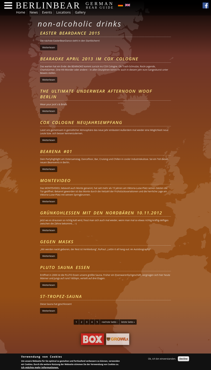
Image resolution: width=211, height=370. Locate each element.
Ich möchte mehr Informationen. (40, 367)
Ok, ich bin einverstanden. (162, 358)
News (34, 12)
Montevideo (55, 180)
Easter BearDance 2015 (70, 33)
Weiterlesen (49, 47)
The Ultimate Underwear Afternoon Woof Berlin (96, 94)
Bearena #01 (56, 151)
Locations (63, 12)
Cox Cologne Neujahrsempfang (81, 122)
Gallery (80, 12)
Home (20, 12)
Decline (183, 359)
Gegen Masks (57, 242)
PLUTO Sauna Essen (65, 267)
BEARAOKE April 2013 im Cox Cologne (89, 59)
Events (47, 12)
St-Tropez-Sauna (61, 296)
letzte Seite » (128, 322)
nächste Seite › (109, 322)
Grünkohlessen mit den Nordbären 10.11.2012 (101, 213)
